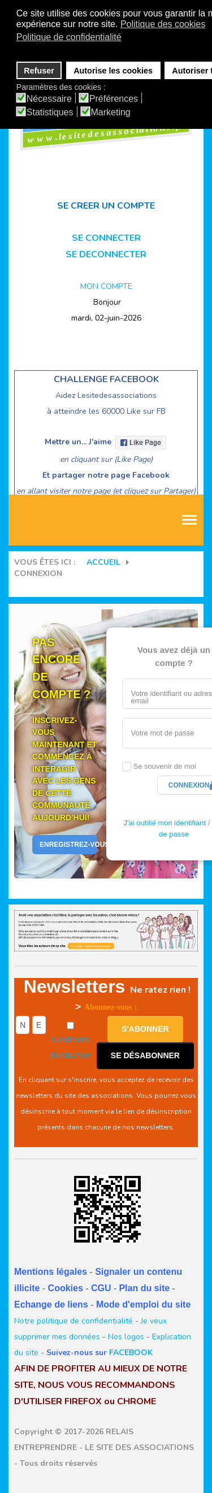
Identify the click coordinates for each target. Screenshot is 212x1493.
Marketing (111, 112)
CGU (101, 1288)
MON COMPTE (106, 286)
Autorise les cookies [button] (113, 70)
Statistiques (50, 112)
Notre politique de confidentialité (73, 1320)
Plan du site (144, 1288)
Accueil (103, 562)
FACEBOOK (131, 1352)
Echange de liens (51, 1304)
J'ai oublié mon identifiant (164, 823)
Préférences (113, 98)
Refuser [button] (39, 70)
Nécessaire (49, 98)
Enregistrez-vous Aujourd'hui (68, 845)
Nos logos (126, 1336)
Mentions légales (50, 1271)
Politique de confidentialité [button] (69, 37)
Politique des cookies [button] (162, 24)
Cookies (65, 1288)
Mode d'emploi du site (143, 1304)
